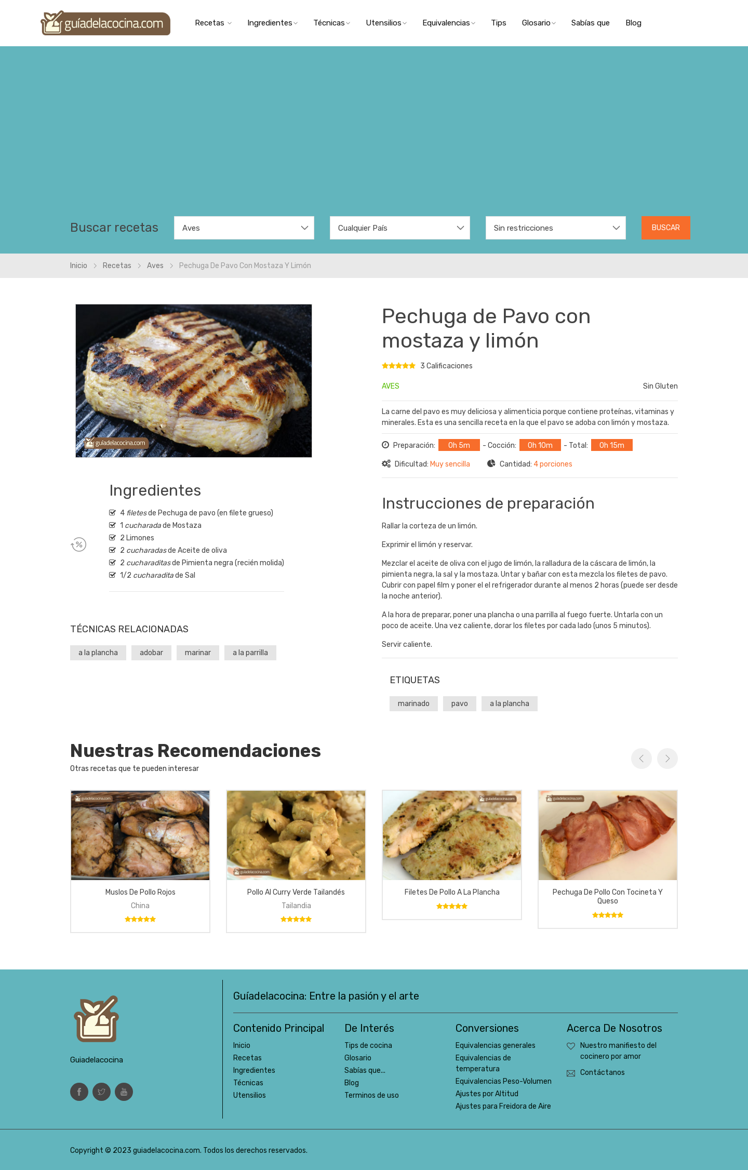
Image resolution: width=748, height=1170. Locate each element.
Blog (633, 23)
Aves (155, 265)
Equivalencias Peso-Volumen (504, 1081)
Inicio (78, 265)
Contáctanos (602, 1072)
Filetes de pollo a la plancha (452, 892)
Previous (641, 758)
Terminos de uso (371, 1095)
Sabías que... (364, 1070)
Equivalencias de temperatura (483, 1063)
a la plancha (98, 652)
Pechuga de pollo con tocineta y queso (608, 897)
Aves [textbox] (191, 228)
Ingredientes (272, 23)
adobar (151, 652)
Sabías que (590, 23)
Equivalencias (448, 23)
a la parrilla (250, 652)
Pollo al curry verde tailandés (296, 892)
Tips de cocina (368, 1045)
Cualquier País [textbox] (363, 228)
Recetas (213, 23)
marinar (198, 652)
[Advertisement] (374, 138)
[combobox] (244, 228)
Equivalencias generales (496, 1045)
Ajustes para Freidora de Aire (503, 1106)
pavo (459, 703)
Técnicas (331, 23)
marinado (414, 703)
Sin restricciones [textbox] (523, 228)
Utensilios (386, 23)
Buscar (666, 227)
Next (667, 758)
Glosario (539, 23)
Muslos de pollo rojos (140, 892)
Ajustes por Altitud (487, 1093)
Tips (498, 23)
